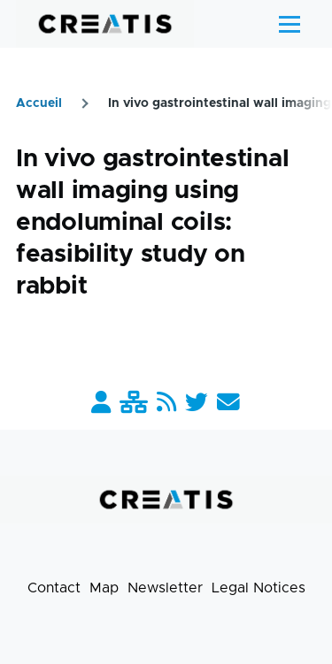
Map (104, 588)
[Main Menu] (289, 24)
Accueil (39, 103)
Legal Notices (258, 588)
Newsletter (165, 588)
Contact (54, 588)
